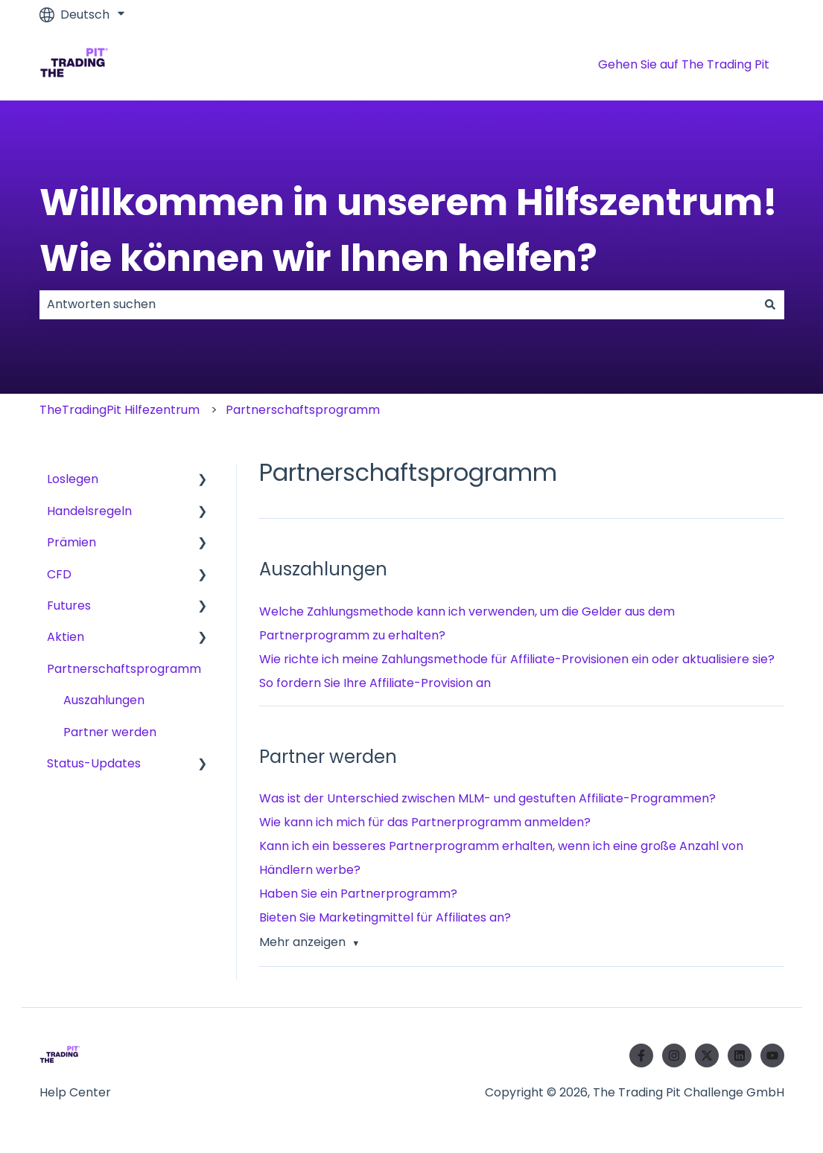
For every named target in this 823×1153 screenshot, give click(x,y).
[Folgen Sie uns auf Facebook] (641, 1055)
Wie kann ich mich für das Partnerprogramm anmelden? (425, 822)
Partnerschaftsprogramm (303, 409)
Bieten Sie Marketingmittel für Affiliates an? (385, 917)
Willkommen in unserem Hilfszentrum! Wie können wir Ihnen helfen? (408, 230)
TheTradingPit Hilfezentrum (119, 409)
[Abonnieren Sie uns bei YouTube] (772, 1055)
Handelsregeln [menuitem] (89, 511)
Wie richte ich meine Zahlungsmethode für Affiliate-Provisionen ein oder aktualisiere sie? (517, 659)
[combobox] (397, 304)
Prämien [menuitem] (71, 542)
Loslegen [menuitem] (72, 479)
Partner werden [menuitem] (109, 732)
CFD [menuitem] (59, 574)
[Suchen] (770, 304)
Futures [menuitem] (69, 605)
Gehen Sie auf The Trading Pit (683, 64)
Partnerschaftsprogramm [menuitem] (124, 668)
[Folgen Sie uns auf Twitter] (707, 1055)
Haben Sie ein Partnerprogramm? (358, 893)
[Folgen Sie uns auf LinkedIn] (739, 1055)
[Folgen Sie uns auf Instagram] (674, 1055)
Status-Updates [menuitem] (94, 763)
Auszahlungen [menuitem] (103, 700)
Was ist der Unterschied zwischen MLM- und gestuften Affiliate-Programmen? (487, 798)
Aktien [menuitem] (65, 636)
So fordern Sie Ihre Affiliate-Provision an (375, 683)
